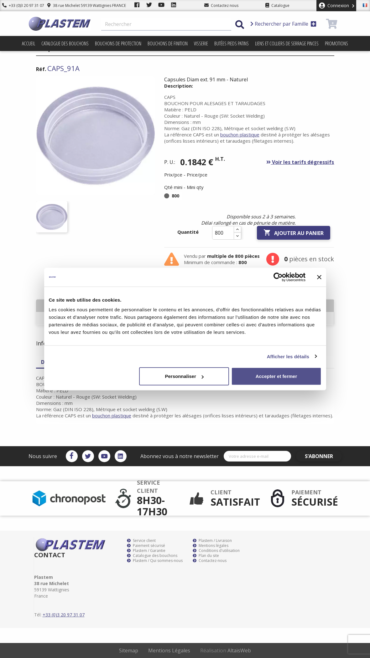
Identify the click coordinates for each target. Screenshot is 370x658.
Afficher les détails (288, 356)
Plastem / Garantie (146, 550)
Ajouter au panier (293, 233)
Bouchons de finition (168, 43)
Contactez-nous (210, 560)
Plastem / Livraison (212, 540)
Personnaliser (184, 376)
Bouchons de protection (118, 43)
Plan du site (206, 555)
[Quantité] (223, 233)
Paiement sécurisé (146, 545)
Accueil (28, 43)
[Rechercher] (166, 24)
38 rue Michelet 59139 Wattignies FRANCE (82, 5)
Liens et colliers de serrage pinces (287, 43)
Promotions (336, 43)
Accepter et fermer (276, 376)
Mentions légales (210, 545)
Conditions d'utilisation (216, 550)
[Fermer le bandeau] (319, 277)
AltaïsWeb (239, 650)
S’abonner (323, 456)
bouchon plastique (239, 134)
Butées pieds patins (231, 43)
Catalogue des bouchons (65, 43)
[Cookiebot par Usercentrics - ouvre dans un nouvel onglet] (278, 277)
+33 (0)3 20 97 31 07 (21, 5)
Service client (141, 540)
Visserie (201, 43)
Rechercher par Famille (283, 23)
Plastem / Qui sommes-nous (155, 560)
